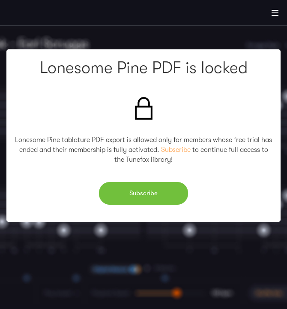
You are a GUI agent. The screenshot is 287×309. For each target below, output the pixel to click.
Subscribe (176, 150)
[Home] (34, 14)
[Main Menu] (275, 12)
